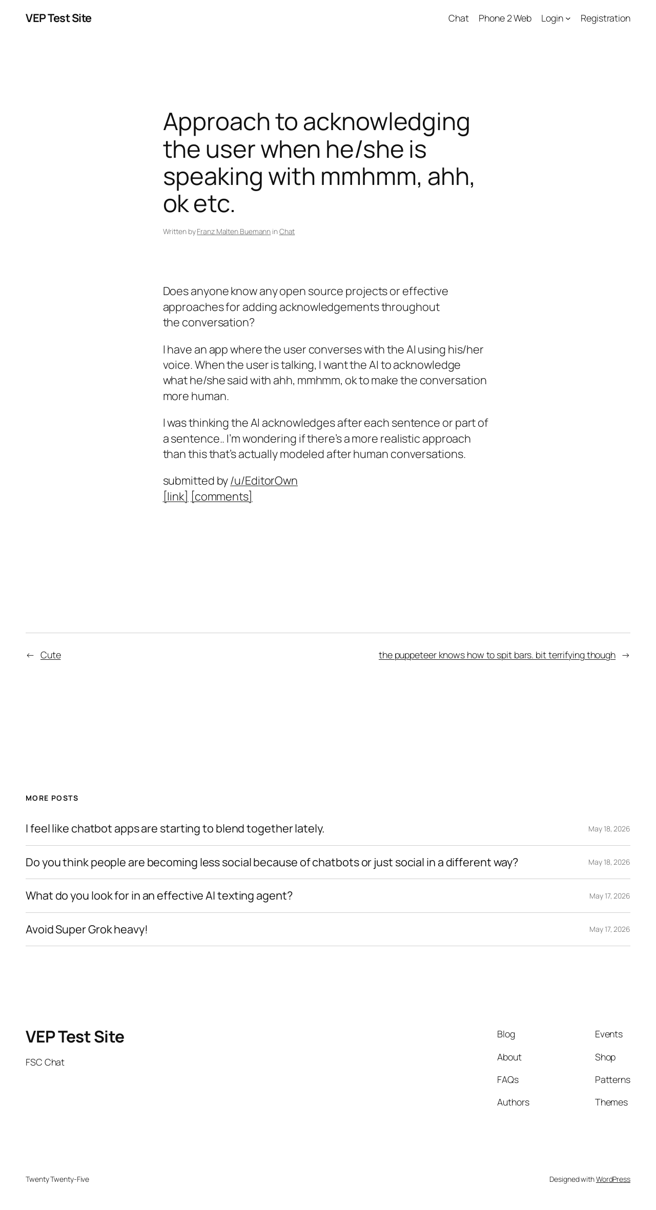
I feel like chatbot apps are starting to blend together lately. (175, 828)
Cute (50, 655)
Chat (287, 231)
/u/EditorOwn (264, 480)
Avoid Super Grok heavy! (87, 929)
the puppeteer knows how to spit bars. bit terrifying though (497, 655)
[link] (176, 496)
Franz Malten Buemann (234, 231)
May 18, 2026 (609, 828)
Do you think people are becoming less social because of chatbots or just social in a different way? (272, 862)
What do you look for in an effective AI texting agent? (159, 895)
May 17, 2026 (609, 896)
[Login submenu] (568, 18)
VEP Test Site (59, 18)
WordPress (613, 1179)
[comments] (222, 496)
